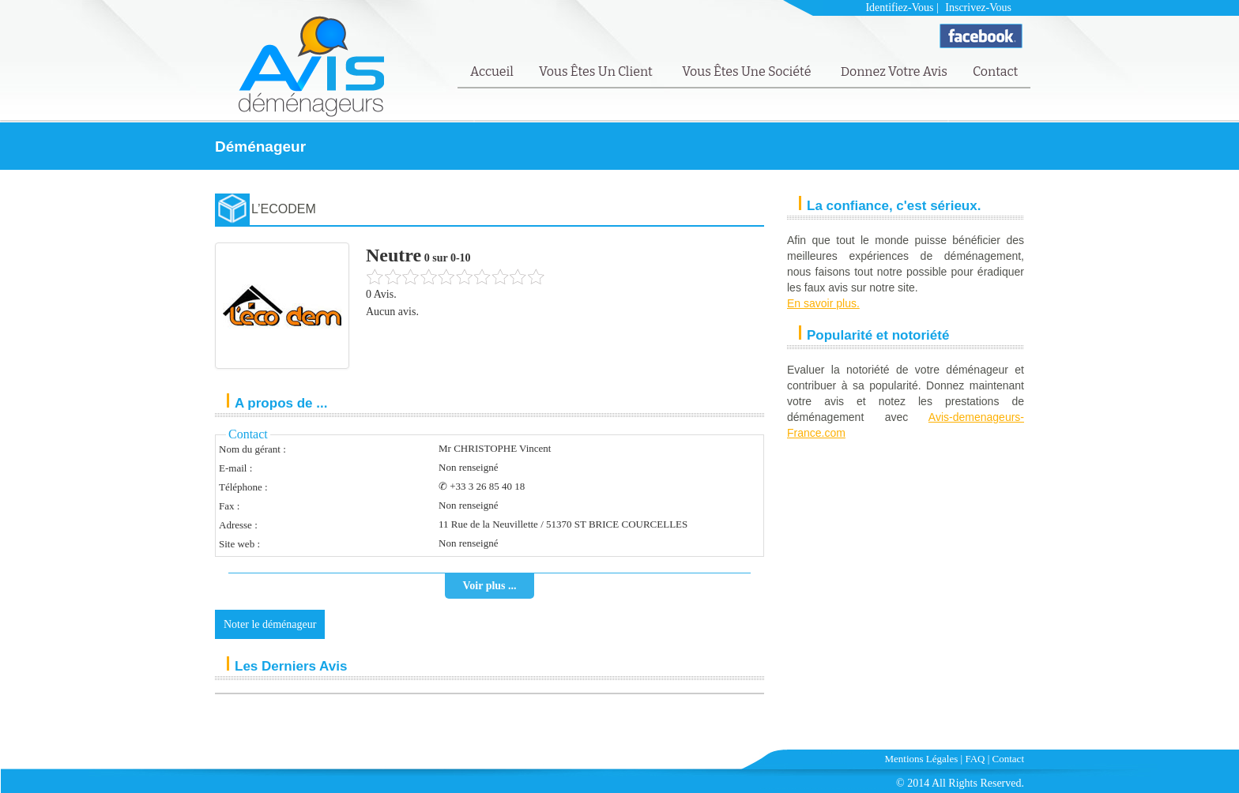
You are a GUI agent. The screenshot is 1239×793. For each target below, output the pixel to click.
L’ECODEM (283, 209)
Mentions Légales (921, 759)
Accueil (492, 71)
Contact (995, 71)
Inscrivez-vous (978, 7)
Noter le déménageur (270, 624)
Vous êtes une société (748, 71)
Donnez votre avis (894, 71)
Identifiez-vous (899, 7)
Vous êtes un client (597, 71)
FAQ (975, 759)
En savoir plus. (823, 303)
